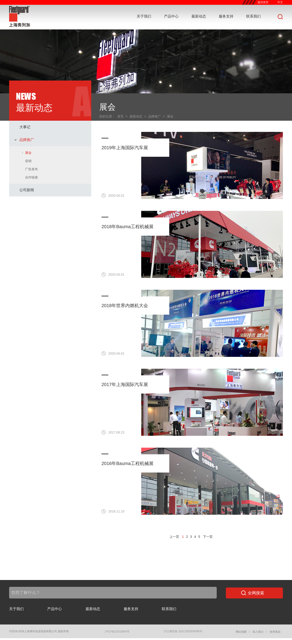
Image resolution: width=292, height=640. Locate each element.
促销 (28, 161)
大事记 (24, 127)
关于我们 (144, 16)
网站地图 (241, 631)
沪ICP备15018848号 (117, 631)
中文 (280, 2)
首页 (120, 116)
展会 (28, 152)
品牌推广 (26, 140)
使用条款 (275, 631)
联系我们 (253, 16)
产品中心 (171, 16)
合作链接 (31, 177)
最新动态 (198, 16)
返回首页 (263, 2)
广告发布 (31, 169)
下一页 (208, 536)
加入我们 (258, 631)
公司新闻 (26, 190)
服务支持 (226, 16)
